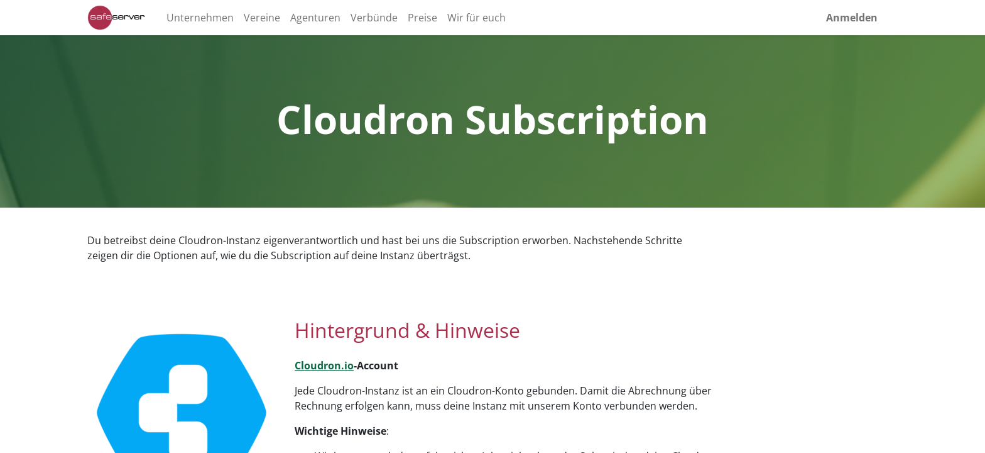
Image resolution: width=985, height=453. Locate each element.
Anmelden (852, 18)
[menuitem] (200, 17)
